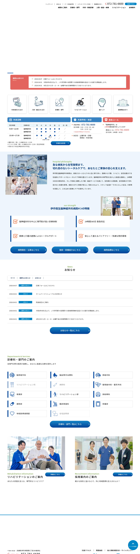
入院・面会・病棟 (103, 7)
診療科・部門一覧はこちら (70, 424)
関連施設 (99, 550)
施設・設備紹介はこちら (70, 249)
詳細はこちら (55, 474)
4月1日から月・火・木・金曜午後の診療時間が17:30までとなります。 (60, 319)
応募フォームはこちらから (45, 285)
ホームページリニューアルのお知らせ (49, 294)
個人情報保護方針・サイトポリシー (120, 550)
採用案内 (132, 7)
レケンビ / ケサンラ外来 (84, 4)
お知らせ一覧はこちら (70, 330)
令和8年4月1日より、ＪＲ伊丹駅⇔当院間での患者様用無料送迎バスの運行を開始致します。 (68, 310)
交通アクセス (131, 4)
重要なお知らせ (25, 285)
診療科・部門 (75, 7)
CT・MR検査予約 (69, 4)
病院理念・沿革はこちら (28, 249)
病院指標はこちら (111, 249)
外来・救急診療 (88, 7)
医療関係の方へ (98, 4)
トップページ (49, 4)
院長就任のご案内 (42, 302)
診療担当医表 (60, 143)
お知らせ (58, 4)
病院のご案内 (62, 7)
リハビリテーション (119, 7)
